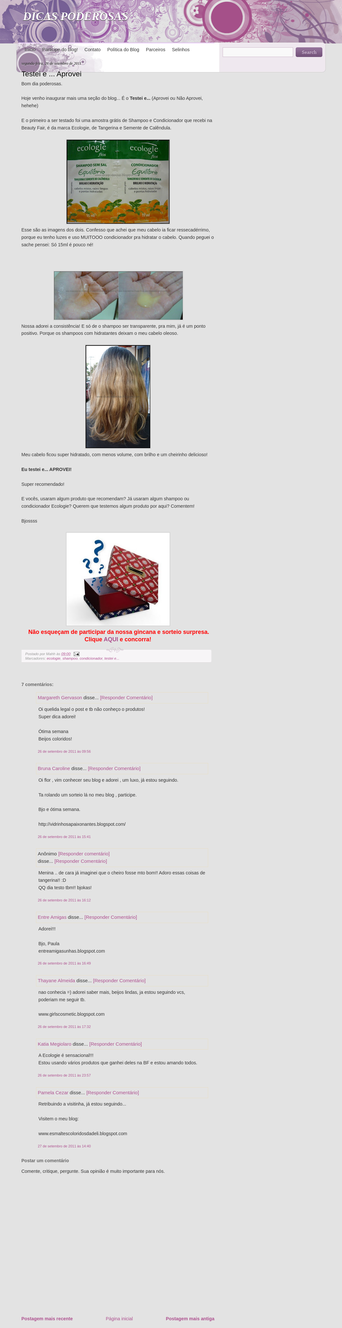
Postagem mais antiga (190, 1318)
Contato (93, 49)
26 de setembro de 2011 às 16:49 (64, 963)
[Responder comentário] (84, 853)
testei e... (112, 658)
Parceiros (155, 49)
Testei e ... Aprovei (52, 74)
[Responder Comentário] (126, 697)
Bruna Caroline (54, 768)
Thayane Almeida (56, 980)
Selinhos (181, 49)
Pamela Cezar (53, 1092)
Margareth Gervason (60, 697)
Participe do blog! (60, 49)
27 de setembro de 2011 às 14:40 (64, 1146)
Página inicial (119, 1318)
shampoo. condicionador (82, 658)
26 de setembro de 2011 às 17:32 (64, 1027)
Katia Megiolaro (54, 1044)
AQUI (111, 639)
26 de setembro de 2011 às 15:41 (64, 837)
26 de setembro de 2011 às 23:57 (64, 1075)
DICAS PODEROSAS (75, 16)
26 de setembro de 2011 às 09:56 (64, 751)
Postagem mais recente (47, 1318)
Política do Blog (123, 49)
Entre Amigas (52, 917)
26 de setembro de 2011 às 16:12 (64, 900)
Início (30, 49)
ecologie (53, 658)
